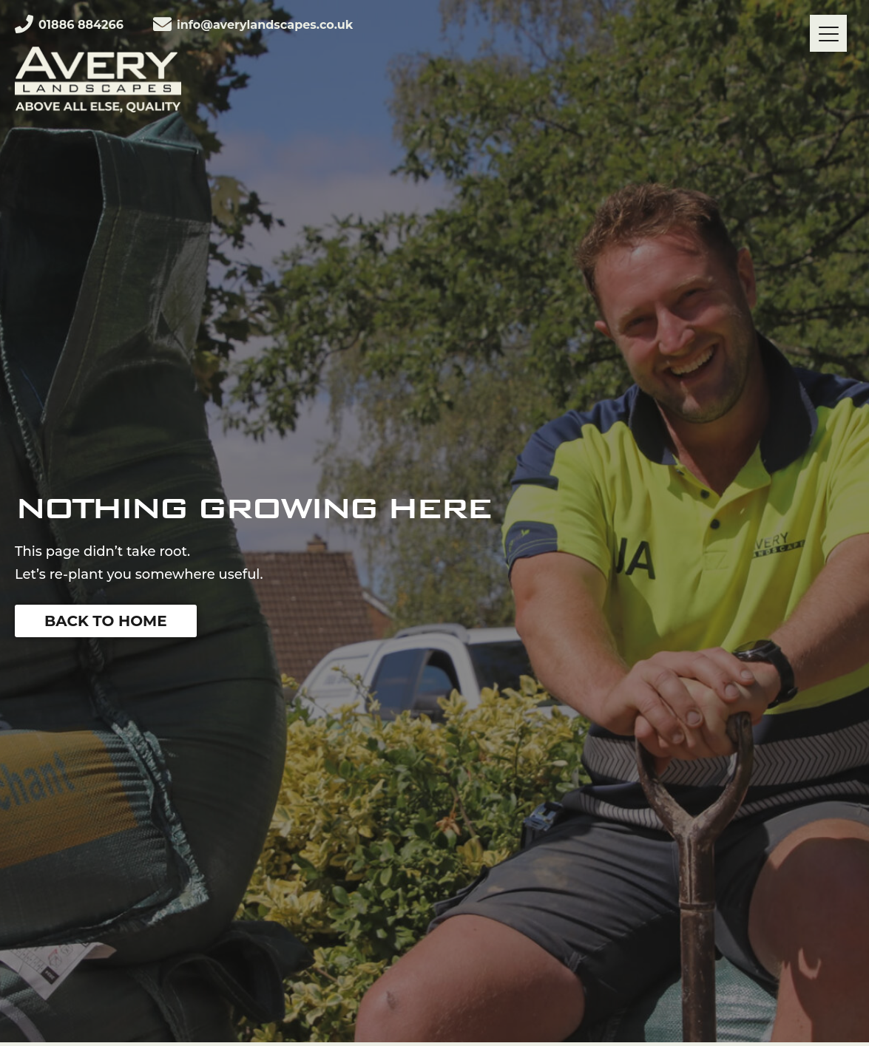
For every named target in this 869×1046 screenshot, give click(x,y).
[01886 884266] (24, 24)
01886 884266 (81, 25)
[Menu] (828, 33)
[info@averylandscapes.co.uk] (162, 24)
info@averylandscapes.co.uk (265, 25)
